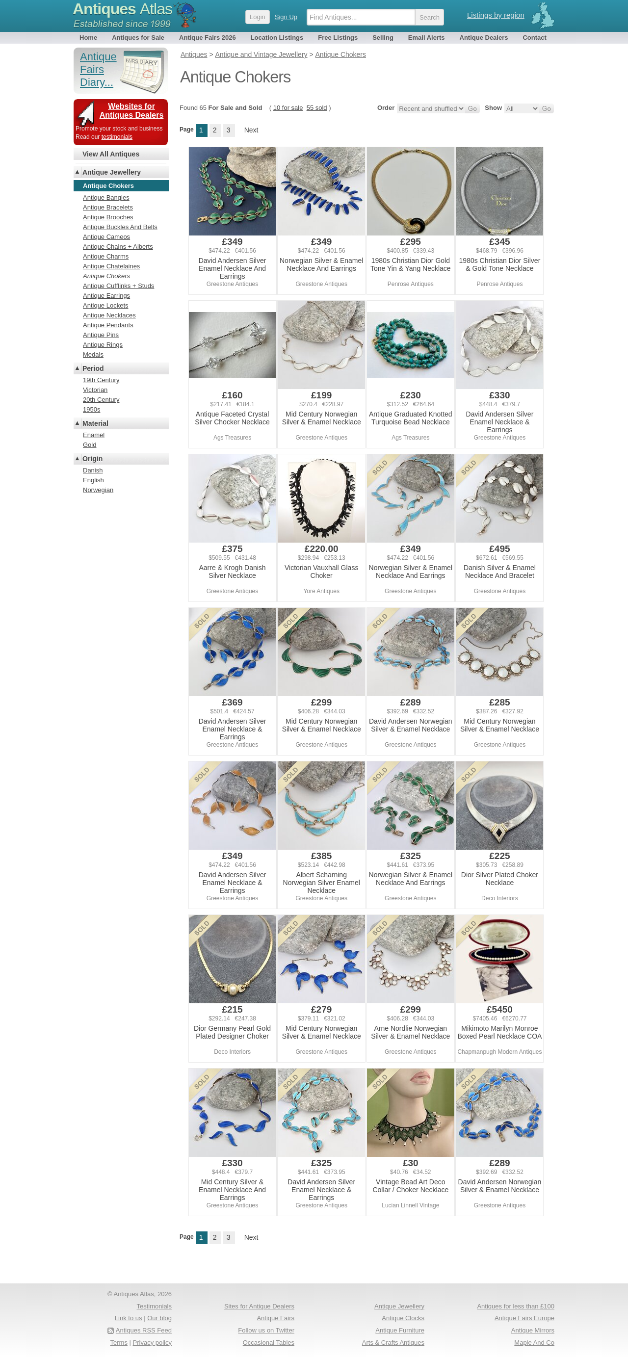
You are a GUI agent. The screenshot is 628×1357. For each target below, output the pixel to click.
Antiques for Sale (138, 37)
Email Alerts (426, 37)
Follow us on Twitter (266, 1330)
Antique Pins (101, 335)
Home (88, 37)
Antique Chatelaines (111, 266)
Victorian (95, 389)
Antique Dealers (484, 37)
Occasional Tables (268, 1342)
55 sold (317, 107)
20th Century (101, 399)
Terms (119, 1342)
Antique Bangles (106, 197)
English (93, 480)
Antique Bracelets (108, 207)
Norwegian (98, 490)
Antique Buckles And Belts (120, 227)
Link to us (128, 1318)
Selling (382, 37)
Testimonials (154, 1306)
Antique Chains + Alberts (118, 246)
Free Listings (338, 37)
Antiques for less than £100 (515, 1306)
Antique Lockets (106, 305)
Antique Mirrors (532, 1330)
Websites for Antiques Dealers (132, 110)
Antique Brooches (108, 217)
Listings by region (495, 15)
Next (251, 130)
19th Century (101, 380)
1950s (91, 409)
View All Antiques (110, 154)
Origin (92, 459)
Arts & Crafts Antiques (393, 1342)
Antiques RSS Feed (144, 1330)
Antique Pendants (108, 325)
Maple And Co (534, 1342)
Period (93, 368)
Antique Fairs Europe (524, 1318)
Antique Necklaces (109, 315)
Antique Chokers (106, 276)
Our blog (159, 1318)
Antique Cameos (106, 236)
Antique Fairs (275, 1318)
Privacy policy (152, 1342)
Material (95, 423)
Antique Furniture (399, 1330)
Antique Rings (103, 344)
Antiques (122, 9)
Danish (93, 470)
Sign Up (286, 17)
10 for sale (288, 107)
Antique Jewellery (111, 172)
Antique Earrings (106, 295)
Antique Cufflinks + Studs (118, 285)
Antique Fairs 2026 (207, 37)
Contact (534, 37)
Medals (93, 354)
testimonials (117, 136)
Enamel (94, 435)
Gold (89, 444)
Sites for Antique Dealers (259, 1306)
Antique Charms (106, 256)
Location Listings (277, 37)
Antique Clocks (403, 1318)
